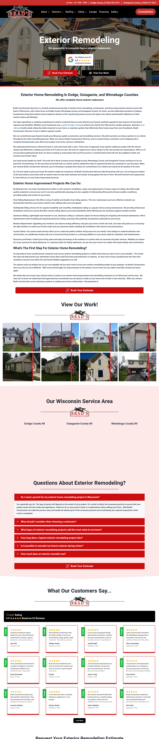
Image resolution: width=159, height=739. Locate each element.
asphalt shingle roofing (71, 128)
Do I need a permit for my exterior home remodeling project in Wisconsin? (60, 500)
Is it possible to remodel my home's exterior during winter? (52, 549)
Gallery (114, 11)
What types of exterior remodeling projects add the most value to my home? (61, 533)
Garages (93, 11)
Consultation (145, 11)
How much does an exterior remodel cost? (43, 557)
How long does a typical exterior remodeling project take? (52, 541)
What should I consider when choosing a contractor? (48, 525)
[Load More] (79, 727)
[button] (60, 74)
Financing (104, 11)
